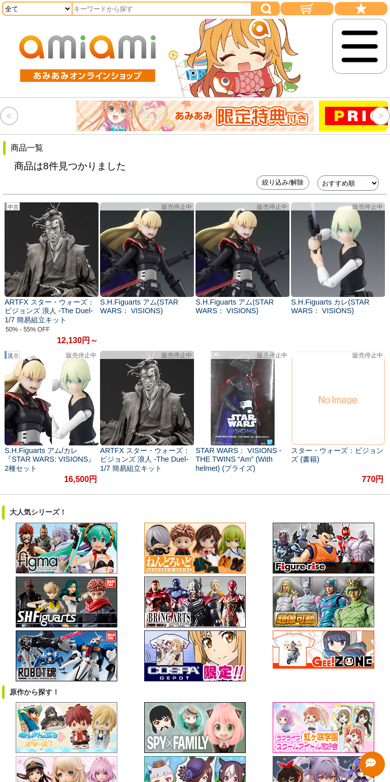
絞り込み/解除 (283, 182)
